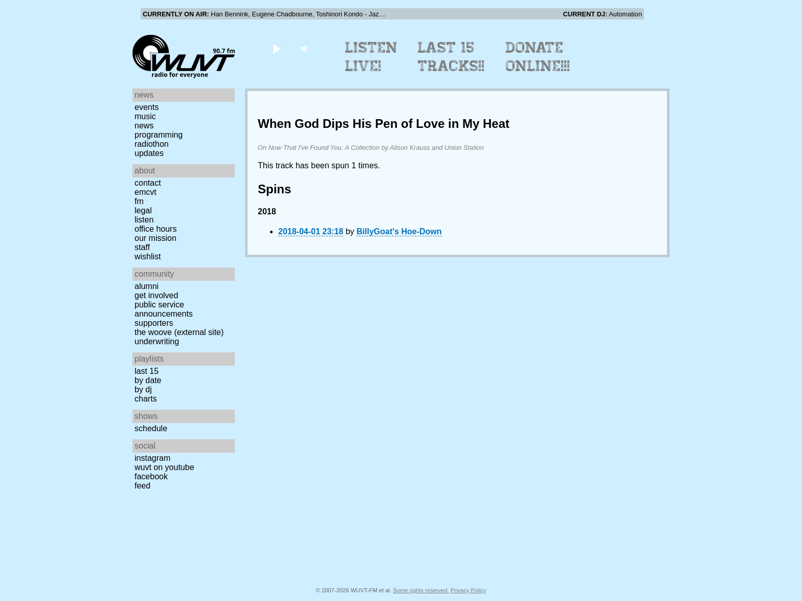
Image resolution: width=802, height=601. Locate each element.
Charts (146, 398)
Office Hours (155, 229)
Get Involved (156, 295)
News (144, 125)
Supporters (154, 323)
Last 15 (147, 371)
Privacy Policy (468, 590)
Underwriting (157, 341)
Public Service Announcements (164, 309)
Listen (144, 219)
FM (139, 201)
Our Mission (155, 238)
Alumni (147, 286)
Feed (142, 485)
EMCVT (146, 192)
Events (147, 107)
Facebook (151, 476)
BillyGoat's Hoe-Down (399, 231)
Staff (142, 247)
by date (148, 380)
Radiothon (152, 144)
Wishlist (148, 256)
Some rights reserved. (421, 590)
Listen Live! (371, 56)
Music (145, 116)
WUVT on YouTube (164, 467)
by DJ (143, 389)
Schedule (151, 428)
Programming (159, 134)
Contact (148, 183)
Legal (143, 210)
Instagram (152, 458)
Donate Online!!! (538, 56)
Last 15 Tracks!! (451, 56)
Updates (149, 153)
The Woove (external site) (179, 332)
